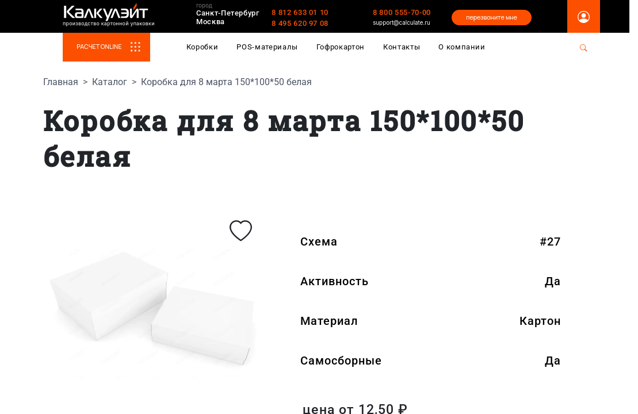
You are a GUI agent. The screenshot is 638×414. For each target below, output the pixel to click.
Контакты (401, 47)
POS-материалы (267, 47)
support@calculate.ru (401, 22)
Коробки (202, 47)
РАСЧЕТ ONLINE (113, 47)
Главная (60, 81)
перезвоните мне (491, 17)
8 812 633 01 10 (300, 12)
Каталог (109, 81)
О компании (462, 47)
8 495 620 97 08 (300, 23)
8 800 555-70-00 (402, 12)
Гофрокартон (340, 47)
